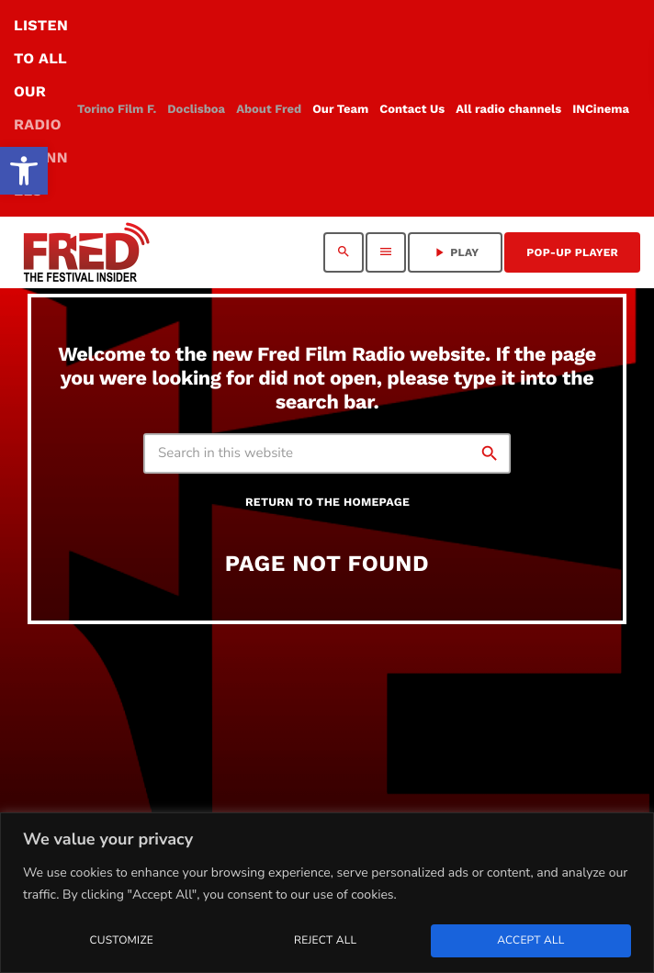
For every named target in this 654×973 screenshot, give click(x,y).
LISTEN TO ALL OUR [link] (41, 108)
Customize (120, 941)
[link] (24, 171)
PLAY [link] (455, 252)
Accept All (530, 941)
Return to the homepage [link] (327, 502)
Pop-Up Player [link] (572, 252)
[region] (327, 892)
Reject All (325, 941)
